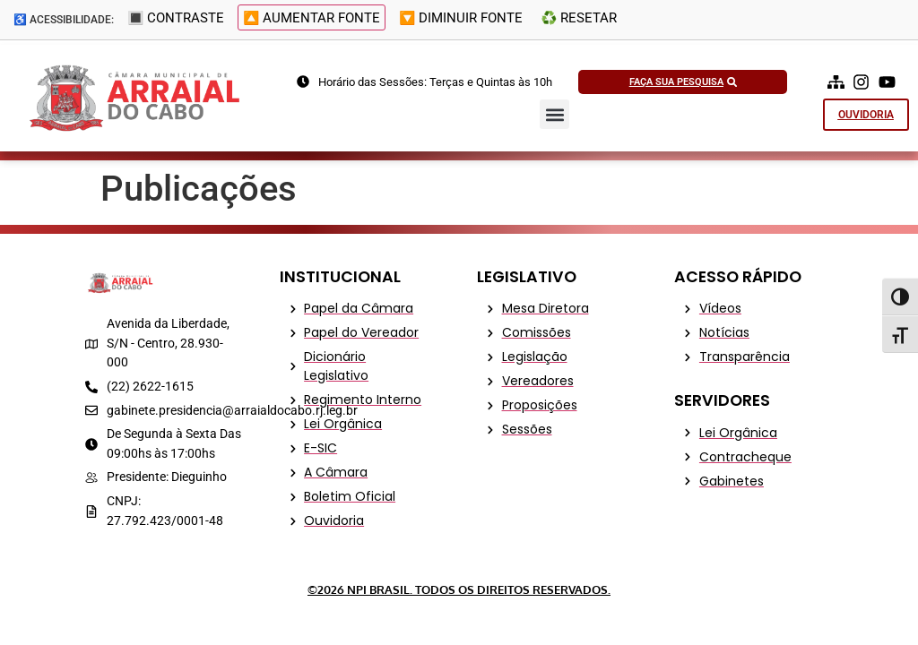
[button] (554, 114)
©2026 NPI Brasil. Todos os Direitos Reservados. (459, 589)
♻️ (574, 21)
